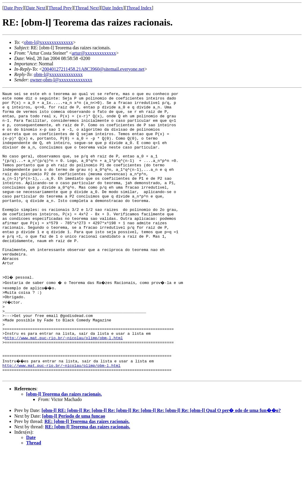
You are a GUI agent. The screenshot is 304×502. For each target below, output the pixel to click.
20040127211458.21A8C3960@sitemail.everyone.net (93, 69)
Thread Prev (60, 7)
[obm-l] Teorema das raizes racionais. (64, 445)
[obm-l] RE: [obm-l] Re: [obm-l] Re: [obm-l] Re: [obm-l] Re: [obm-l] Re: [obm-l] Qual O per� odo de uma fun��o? (161, 462)
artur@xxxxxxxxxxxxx (94, 53)
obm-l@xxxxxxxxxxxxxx (48, 42)
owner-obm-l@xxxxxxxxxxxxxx (61, 79)
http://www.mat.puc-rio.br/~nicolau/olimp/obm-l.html (64, 383)
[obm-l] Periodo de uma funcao (73, 467)
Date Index (112, 7)
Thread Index (139, 7)
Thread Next (87, 7)
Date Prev (13, 7)
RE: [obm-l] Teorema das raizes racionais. (87, 473)
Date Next (35, 7)
